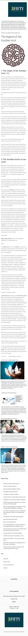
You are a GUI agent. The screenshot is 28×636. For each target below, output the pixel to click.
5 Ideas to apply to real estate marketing (12, 533)
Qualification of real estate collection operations (14, 499)
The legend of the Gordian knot (10, 491)
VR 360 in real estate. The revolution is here (13, 535)
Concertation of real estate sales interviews (13, 516)
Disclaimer (5, 558)
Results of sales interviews (9, 522)
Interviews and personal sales (10, 519)
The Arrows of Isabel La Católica (10, 494)
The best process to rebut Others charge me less (14, 497)
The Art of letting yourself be (10, 486)
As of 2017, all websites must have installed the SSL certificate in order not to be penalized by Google (14, 512)
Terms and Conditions (8, 564)
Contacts (5, 567)
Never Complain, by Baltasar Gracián (11, 489)
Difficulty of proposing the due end (11, 483)
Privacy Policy (6, 561)
